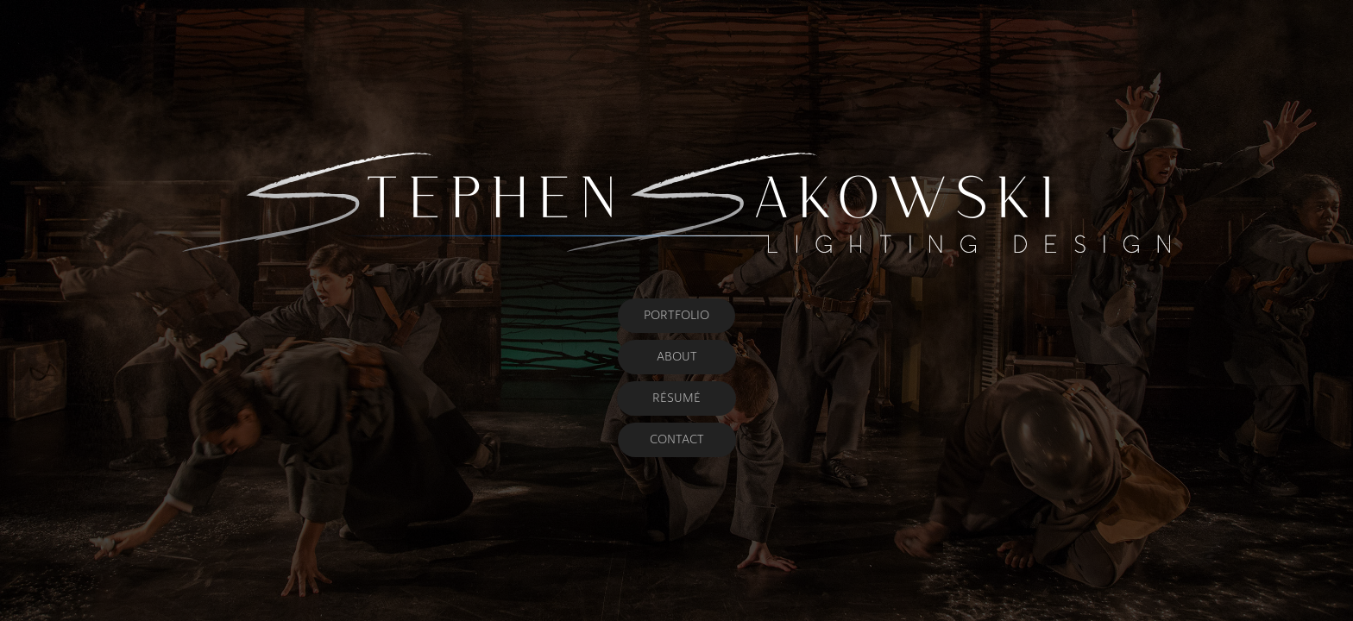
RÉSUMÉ (676, 398)
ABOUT (677, 356)
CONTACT (677, 439)
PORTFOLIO (676, 315)
